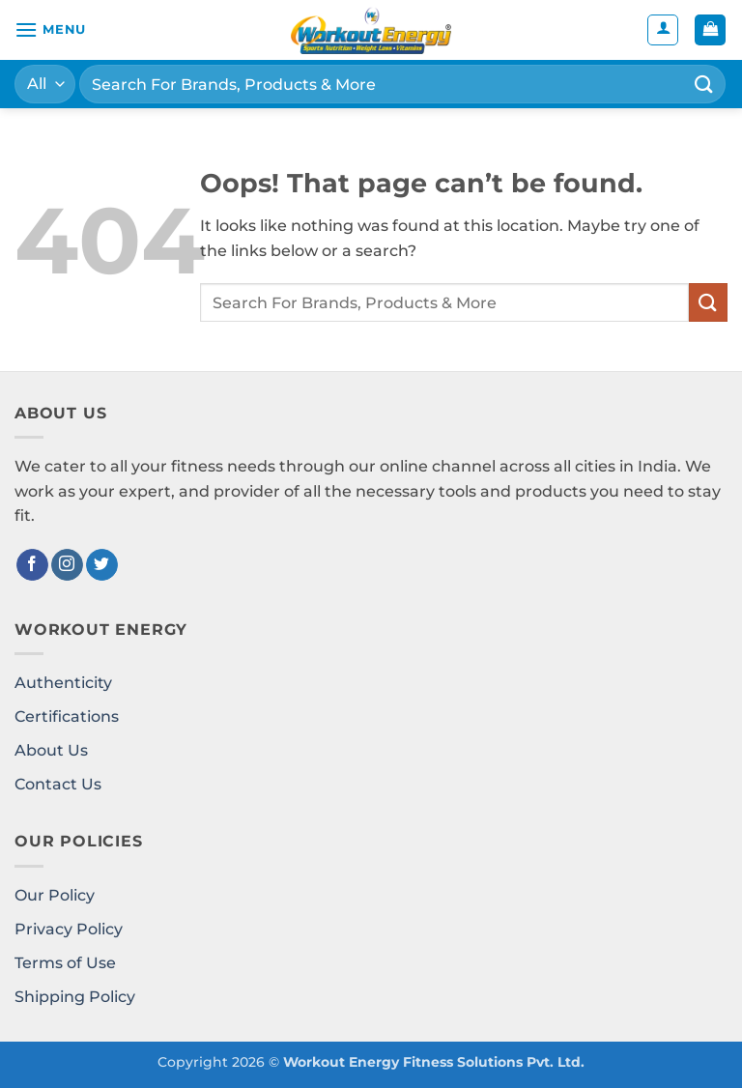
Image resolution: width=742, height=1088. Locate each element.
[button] (50, 29)
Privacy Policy (68, 929)
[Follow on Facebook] (32, 565)
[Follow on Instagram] (67, 565)
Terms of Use (65, 963)
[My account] (662, 29)
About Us (51, 750)
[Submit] (704, 83)
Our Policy (54, 895)
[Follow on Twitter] (102, 565)
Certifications (66, 716)
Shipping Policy (74, 997)
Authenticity (63, 682)
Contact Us (57, 784)
